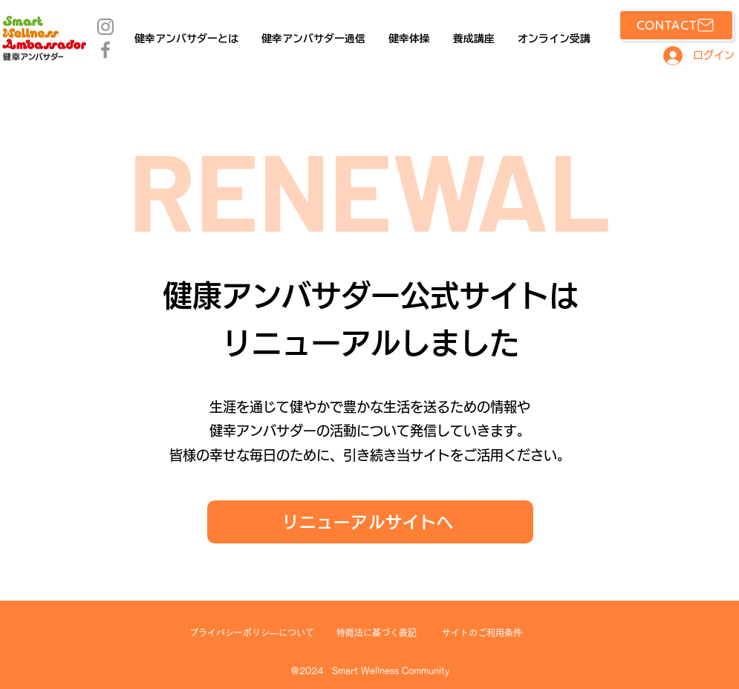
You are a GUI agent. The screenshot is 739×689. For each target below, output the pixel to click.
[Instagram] (105, 27)
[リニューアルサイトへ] (370, 521)
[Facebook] (105, 50)
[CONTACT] (676, 25)
